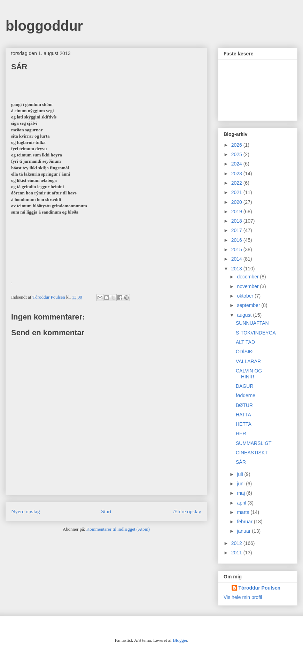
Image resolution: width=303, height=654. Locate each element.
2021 (237, 192)
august (245, 315)
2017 (237, 230)
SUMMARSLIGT (254, 443)
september (249, 305)
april (242, 503)
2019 (237, 211)
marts (243, 512)
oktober (246, 296)
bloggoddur (44, 25)
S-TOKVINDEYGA (256, 333)
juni (241, 483)
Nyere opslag (25, 511)
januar (244, 531)
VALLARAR (248, 361)
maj (241, 493)
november (248, 286)
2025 (237, 154)
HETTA (243, 424)
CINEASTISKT (252, 452)
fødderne (245, 395)
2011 (237, 552)
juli (240, 474)
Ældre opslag (186, 511)
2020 (237, 202)
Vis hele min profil (243, 597)
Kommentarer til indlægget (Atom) (118, 529)
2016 (237, 240)
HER (241, 433)
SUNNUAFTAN (252, 323)
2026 (237, 145)
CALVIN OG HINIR (249, 373)
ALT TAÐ (245, 342)
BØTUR (244, 405)
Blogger (180, 640)
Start (106, 511)
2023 (237, 173)
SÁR (241, 462)
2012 (237, 543)
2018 (237, 221)
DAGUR (245, 386)
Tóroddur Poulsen (260, 588)
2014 (237, 259)
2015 (237, 249)
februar (245, 521)
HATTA (243, 414)
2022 (237, 183)
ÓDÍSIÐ (244, 351)
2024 (237, 164)
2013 (237, 268)
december (248, 276)
